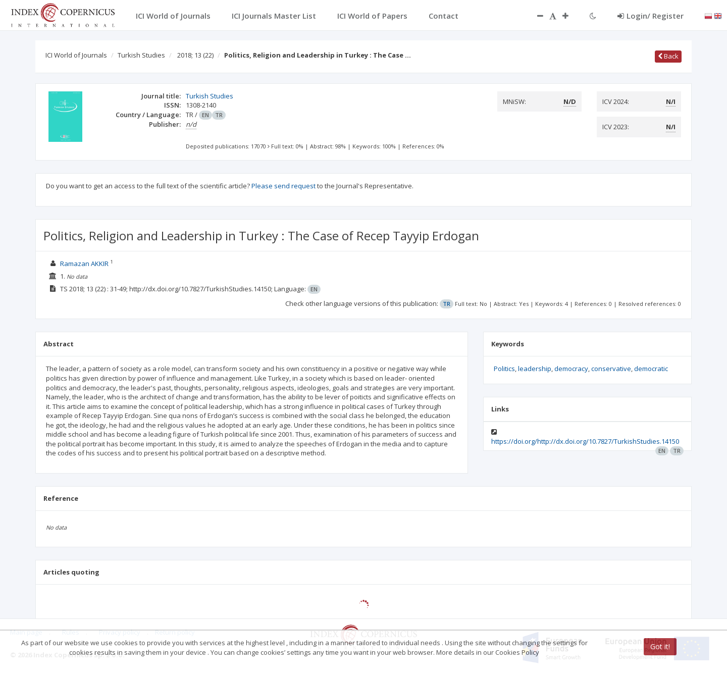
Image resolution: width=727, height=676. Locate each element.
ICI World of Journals (76, 55)
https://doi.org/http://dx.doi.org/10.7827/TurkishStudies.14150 (585, 441)
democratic (651, 368)
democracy (571, 368)
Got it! (660, 646)
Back (668, 56)
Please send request (283, 185)
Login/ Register (650, 16)
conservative (611, 368)
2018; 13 (195, 55)
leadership (534, 368)
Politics (504, 368)
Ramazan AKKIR (84, 263)
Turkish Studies (141, 55)
